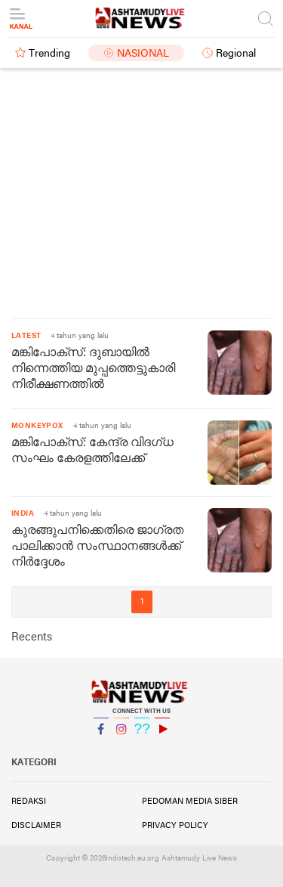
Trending (49, 54)
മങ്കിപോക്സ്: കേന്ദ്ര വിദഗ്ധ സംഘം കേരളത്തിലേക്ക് (92, 451)
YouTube (162, 735)
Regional (236, 54)
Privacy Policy (175, 825)
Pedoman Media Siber (190, 801)
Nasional (143, 54)
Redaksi (28, 801)
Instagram (121, 735)
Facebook (101, 735)
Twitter (141, 735)
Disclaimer (36, 825)
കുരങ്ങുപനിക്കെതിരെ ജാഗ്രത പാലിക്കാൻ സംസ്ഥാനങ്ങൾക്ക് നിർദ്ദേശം (97, 547)
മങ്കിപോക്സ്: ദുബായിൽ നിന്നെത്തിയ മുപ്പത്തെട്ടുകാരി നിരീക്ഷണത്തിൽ (93, 369)
